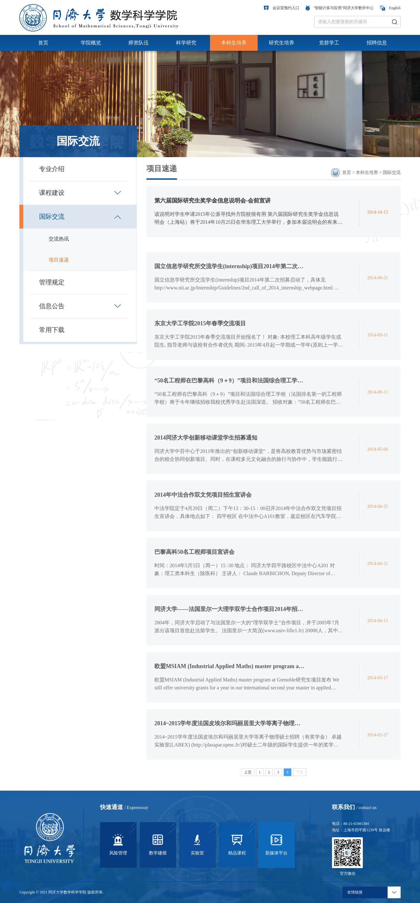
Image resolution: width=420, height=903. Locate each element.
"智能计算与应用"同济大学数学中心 (340, 8)
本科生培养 (234, 42)
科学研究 (186, 42)
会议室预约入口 (281, 8)
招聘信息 (377, 42)
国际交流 (392, 172)
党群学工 (329, 42)
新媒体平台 (276, 843)
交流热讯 (59, 239)
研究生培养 (281, 42)
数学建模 (158, 843)
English (390, 8)
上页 (248, 775)
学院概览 (91, 42)
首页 (43, 42)
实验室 (197, 843)
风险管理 (118, 843)
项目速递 (59, 259)
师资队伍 (138, 42)
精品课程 (237, 843)
